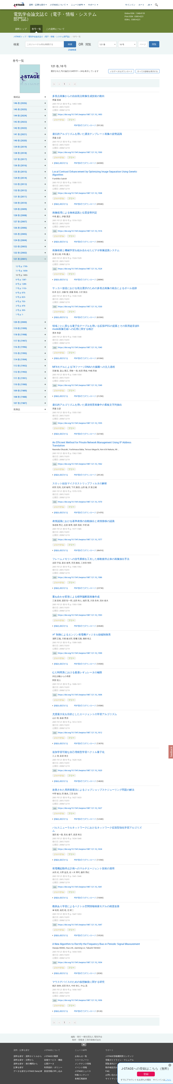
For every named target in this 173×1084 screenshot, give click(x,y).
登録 (145, 1074)
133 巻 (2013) (20, 184)
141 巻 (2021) (20, 134)
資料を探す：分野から (24, 1059)
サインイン (130, 4)
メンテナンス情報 (83, 1063)
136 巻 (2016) (20, 165)
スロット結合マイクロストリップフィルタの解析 (79, 483)
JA (150, 4)
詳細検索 (72, 49)
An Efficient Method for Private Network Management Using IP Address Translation (91, 444)
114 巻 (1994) (20, 359)
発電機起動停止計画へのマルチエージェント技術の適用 (83, 868)
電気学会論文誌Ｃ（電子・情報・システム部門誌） (49, 36)
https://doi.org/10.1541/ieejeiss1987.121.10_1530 (80, 306)
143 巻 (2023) (20, 121)
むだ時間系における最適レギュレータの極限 (77, 672)
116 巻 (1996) (20, 346)
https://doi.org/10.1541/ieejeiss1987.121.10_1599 (80, 653)
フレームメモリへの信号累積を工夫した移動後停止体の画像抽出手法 (90, 559)
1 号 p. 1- (19, 314)
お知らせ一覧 (81, 1056)
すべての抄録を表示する (147, 71)
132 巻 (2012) (20, 190)
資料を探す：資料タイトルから (28, 1056)
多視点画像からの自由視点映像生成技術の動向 (78, 96)
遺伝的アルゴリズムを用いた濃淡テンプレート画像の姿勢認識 (87, 134)
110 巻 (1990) (20, 384)
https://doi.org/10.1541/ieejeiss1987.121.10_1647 (80, 924)
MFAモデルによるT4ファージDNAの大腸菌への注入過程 (83, 367)
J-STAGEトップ (20, 36)
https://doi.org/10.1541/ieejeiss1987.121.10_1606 (80, 694)
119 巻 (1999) (20, 328)
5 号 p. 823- (21, 297)
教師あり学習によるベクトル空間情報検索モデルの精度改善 (85, 906)
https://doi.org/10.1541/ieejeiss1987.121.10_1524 (80, 268)
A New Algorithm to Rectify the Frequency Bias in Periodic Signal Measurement (96, 944)
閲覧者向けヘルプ (113, 1063)
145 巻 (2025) (20, 109)
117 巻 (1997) (20, 340)
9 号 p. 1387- (21, 279)
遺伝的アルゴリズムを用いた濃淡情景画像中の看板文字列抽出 (87, 404)
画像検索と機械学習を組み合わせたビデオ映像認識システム (85, 250)
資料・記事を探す (38, 4)
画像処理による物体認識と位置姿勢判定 (74, 212)
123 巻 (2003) (20, 246)
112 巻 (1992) (20, 371)
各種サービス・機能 (53, 1059)
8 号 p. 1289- (21, 284)
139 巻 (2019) (20, 146)
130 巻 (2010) (20, 202)
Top (83, 1044)
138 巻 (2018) (20, 152)
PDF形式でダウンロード (85, 125)
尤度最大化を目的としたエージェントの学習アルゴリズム (84, 714)
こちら (168, 1079)
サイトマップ (111, 1078)
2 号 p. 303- (21, 310)
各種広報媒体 (81, 1078)
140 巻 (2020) (20, 140)
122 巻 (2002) (20, 252)
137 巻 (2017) (20, 159)
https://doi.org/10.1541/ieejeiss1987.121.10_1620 (80, 770)
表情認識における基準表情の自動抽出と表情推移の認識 (83, 521)
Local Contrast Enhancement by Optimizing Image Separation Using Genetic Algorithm (94, 173)
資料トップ (21, 28)
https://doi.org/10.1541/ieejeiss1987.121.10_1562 (80, 463)
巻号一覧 (36, 28)
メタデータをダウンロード (121, 71)
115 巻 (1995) (20, 353)
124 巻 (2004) (20, 240)
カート (141, 4)
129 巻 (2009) (20, 209)
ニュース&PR (78, 4)
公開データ (49, 1063)
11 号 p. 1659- (22, 270)
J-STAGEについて (59, 4)
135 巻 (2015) (20, 171)
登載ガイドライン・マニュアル (119, 1059)
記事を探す (19, 1067)
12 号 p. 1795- (22, 266)
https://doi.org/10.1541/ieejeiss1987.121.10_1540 (80, 347)
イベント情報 (81, 1067)
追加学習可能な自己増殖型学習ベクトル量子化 (78, 752)
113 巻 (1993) (20, 365)
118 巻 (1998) (20, 334)
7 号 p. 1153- (21, 288)
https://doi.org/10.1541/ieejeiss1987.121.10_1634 (80, 849)
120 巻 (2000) (20, 322)
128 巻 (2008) (20, 215)
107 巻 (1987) (20, 403)
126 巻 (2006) (20, 227)
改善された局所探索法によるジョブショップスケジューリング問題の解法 (93, 789)
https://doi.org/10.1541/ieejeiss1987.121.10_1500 (80, 152)
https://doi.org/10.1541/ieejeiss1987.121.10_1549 (80, 385)
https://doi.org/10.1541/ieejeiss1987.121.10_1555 (80, 423)
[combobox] (107, 44)
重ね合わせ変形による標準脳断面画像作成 (76, 596)
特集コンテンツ (82, 1074)
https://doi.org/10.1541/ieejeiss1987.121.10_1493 (80, 114)
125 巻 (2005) (20, 233)
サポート (93, 4)
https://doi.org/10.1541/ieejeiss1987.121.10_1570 (80, 501)
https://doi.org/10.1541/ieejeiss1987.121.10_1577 (80, 539)
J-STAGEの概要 (51, 1056)
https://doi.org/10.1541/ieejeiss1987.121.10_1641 (80, 886)
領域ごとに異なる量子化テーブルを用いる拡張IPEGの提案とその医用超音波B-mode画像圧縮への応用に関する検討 (95, 327)
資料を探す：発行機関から (26, 1063)
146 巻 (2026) (20, 103)
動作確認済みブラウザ (115, 1067)
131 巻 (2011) (20, 196)
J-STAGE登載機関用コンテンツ (119, 1056)
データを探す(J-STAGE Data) (28, 1071)
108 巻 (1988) (20, 396)
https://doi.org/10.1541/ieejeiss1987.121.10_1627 (80, 808)
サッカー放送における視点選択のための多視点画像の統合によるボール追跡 (94, 288)
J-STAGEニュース (83, 1071)
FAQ (107, 1071)
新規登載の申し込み (53, 1071)
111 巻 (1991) (20, 378)
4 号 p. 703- (21, 301)
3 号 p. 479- (21, 305)
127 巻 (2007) (20, 221)
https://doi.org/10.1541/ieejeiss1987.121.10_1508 (80, 193)
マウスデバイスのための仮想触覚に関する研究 (78, 981)
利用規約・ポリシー (53, 1067)
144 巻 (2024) (20, 115)
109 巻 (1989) (20, 390)
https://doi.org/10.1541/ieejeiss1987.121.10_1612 (80, 732)
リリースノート (82, 1059)
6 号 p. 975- (21, 292)
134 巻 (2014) (20, 177)
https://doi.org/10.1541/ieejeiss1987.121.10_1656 (80, 1000)
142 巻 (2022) (20, 128)
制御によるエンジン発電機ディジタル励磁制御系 (81, 634)
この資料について (55, 28)
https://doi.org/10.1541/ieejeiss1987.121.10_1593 (80, 615)
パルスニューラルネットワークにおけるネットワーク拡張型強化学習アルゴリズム (97, 829)
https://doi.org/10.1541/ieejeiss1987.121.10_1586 (80, 577)
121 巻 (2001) (20, 258)
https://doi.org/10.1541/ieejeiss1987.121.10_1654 (80, 962)
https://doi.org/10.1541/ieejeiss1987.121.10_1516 (80, 231)
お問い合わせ (111, 1074)
